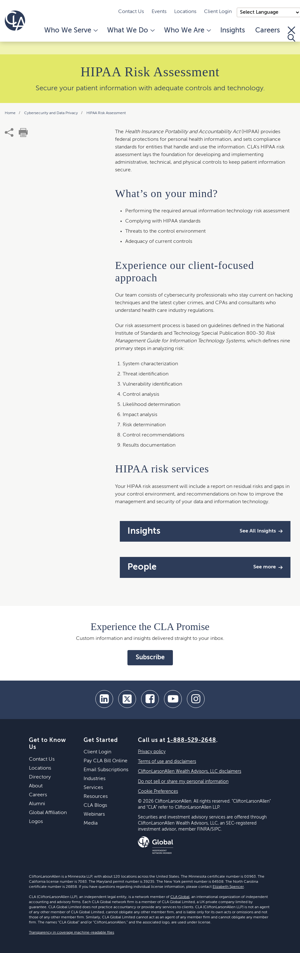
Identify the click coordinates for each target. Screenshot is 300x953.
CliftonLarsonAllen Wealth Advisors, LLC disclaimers (189, 771)
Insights (232, 30)
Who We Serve (70, 30)
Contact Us (131, 11)
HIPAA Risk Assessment (106, 113)
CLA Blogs (95, 805)
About (36, 786)
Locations (185, 11)
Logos (36, 821)
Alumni (37, 803)
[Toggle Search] (291, 34)
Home (11, 113)
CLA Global (179, 897)
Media (91, 823)
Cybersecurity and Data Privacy (51, 113)
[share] (9, 132)
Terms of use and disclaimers (167, 761)
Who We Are (187, 30)
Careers (267, 30)
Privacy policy (152, 752)
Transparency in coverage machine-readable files (71, 933)
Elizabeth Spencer (228, 887)
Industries (95, 778)
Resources (96, 796)
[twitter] (127, 699)
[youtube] (173, 699)
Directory (40, 777)
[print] (23, 132)
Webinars (94, 814)
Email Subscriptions (106, 769)
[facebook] (150, 699)
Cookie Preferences (158, 791)
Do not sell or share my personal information (183, 781)
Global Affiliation (48, 812)
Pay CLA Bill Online (105, 761)
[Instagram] (196, 699)
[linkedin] (104, 699)
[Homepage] (15, 20)
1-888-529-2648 (191, 740)
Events (159, 11)
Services (93, 787)
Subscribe (150, 658)
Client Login (218, 11)
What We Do (130, 30)
